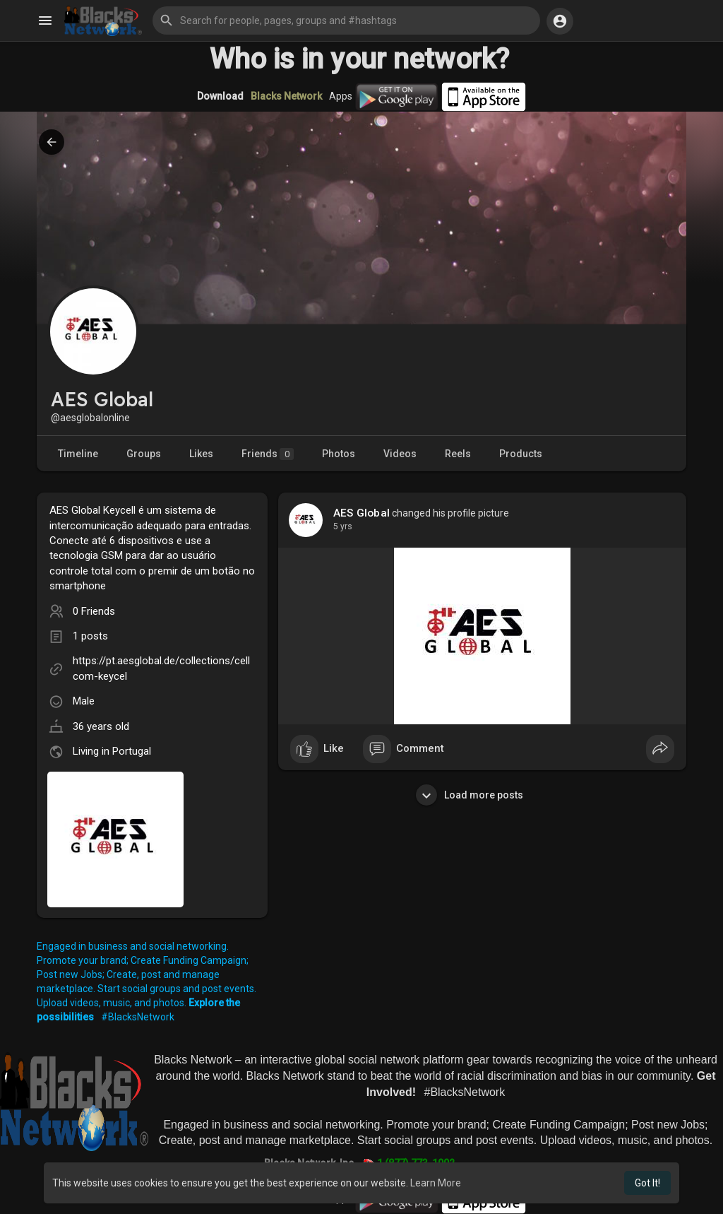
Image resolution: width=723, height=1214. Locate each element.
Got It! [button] (647, 1183)
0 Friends (94, 611)
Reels (458, 453)
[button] (346, 20)
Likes (201, 453)
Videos (400, 453)
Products (520, 453)
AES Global (361, 513)
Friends (267, 454)
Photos (338, 453)
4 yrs (342, 526)
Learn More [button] (435, 1183)
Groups (143, 453)
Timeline (78, 453)
